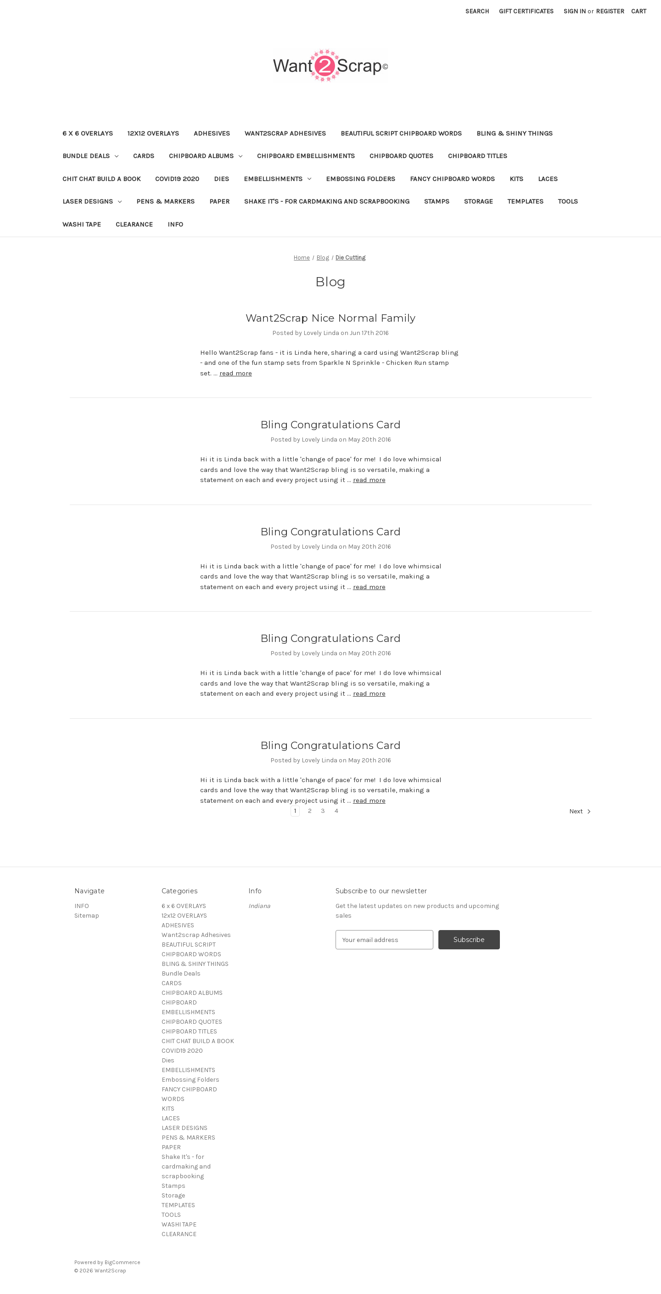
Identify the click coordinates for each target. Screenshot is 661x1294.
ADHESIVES (212, 133)
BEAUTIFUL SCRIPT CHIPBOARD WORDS (401, 133)
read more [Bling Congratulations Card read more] (369, 480)
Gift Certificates (526, 11)
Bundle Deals (90, 156)
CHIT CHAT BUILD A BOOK (101, 179)
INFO (175, 224)
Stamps (436, 201)
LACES (548, 179)
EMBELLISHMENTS (277, 179)
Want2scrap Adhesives (285, 133)
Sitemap (86, 915)
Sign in (575, 11)
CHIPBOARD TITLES (477, 156)
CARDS (143, 156)
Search (477, 11)
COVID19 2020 (177, 179)
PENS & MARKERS (165, 201)
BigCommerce (122, 1262)
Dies (221, 179)
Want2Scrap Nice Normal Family (330, 318)
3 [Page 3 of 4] (323, 811)
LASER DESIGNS (92, 201)
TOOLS (568, 201)
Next (580, 811)
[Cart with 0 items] (638, 11)
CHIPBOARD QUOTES (401, 156)
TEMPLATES (525, 201)
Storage (478, 201)
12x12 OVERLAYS (153, 133)
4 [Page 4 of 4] (336, 811)
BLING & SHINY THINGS (514, 133)
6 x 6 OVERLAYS (87, 133)
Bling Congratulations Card (330, 425)
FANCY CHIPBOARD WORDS (452, 179)
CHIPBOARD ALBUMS (205, 156)
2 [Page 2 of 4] (310, 811)
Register (610, 11)
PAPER (219, 201)
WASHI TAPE (81, 224)
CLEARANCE (134, 224)
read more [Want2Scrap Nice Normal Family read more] (235, 373)
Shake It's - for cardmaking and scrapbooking (326, 201)
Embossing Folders (360, 179)
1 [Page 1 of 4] (295, 811)
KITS (516, 179)
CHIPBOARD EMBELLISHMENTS (306, 156)
